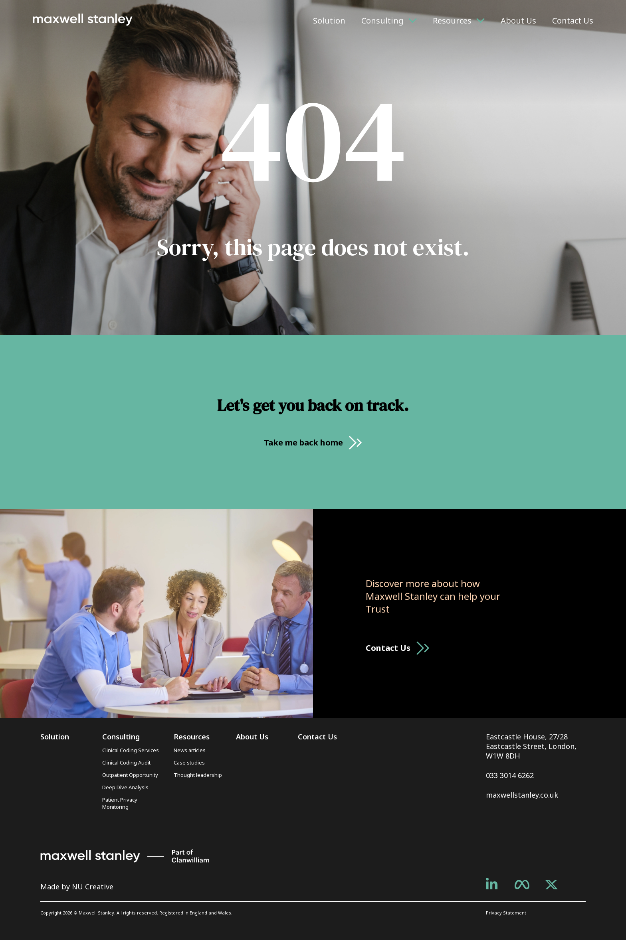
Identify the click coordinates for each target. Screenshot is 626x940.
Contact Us (572, 20)
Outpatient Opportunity (130, 774)
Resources (452, 20)
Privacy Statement (506, 913)
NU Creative (92, 886)
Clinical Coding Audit (126, 762)
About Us (518, 20)
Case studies (189, 762)
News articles (190, 750)
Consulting (382, 20)
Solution (329, 20)
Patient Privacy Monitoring (119, 803)
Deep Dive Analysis (125, 787)
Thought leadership (198, 774)
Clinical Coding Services (130, 750)
